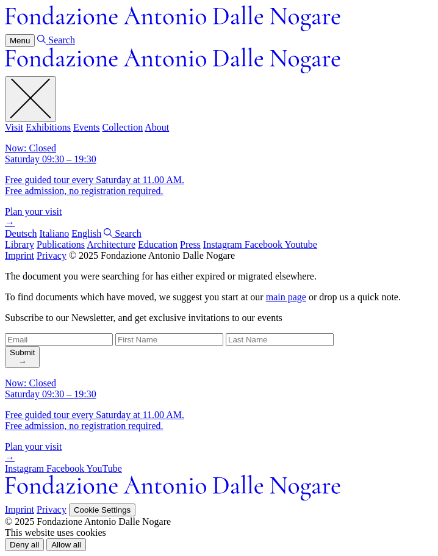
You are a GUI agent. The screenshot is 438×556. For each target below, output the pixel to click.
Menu (20, 40)
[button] (24, 544)
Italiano (54, 233)
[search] (22, 357)
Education (158, 244)
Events (86, 127)
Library (19, 244)
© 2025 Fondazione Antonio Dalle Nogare (152, 255)
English (86, 233)
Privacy (51, 255)
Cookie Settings (102, 509)
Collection (122, 127)
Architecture (111, 244)
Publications (61, 244)
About (157, 127)
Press (190, 244)
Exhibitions (48, 127)
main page (286, 297)
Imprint (19, 255)
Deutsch (21, 233)
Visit (14, 127)
